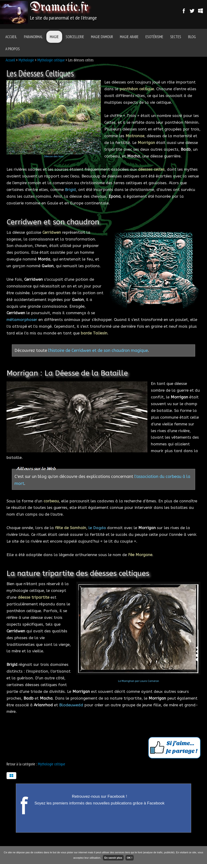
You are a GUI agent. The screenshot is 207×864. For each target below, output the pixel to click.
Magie (54, 36)
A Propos (12, 48)
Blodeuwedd (71, 705)
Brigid (70, 189)
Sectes (175, 36)
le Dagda (97, 527)
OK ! (129, 857)
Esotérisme (154, 36)
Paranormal (33, 36)
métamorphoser (22, 319)
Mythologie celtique (51, 60)
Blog (192, 36)
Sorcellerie (75, 36)
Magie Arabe (129, 36)
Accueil (11, 36)
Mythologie (26, 60)
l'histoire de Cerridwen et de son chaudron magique (98, 350)
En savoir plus (113, 857)
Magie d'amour (102, 36)
